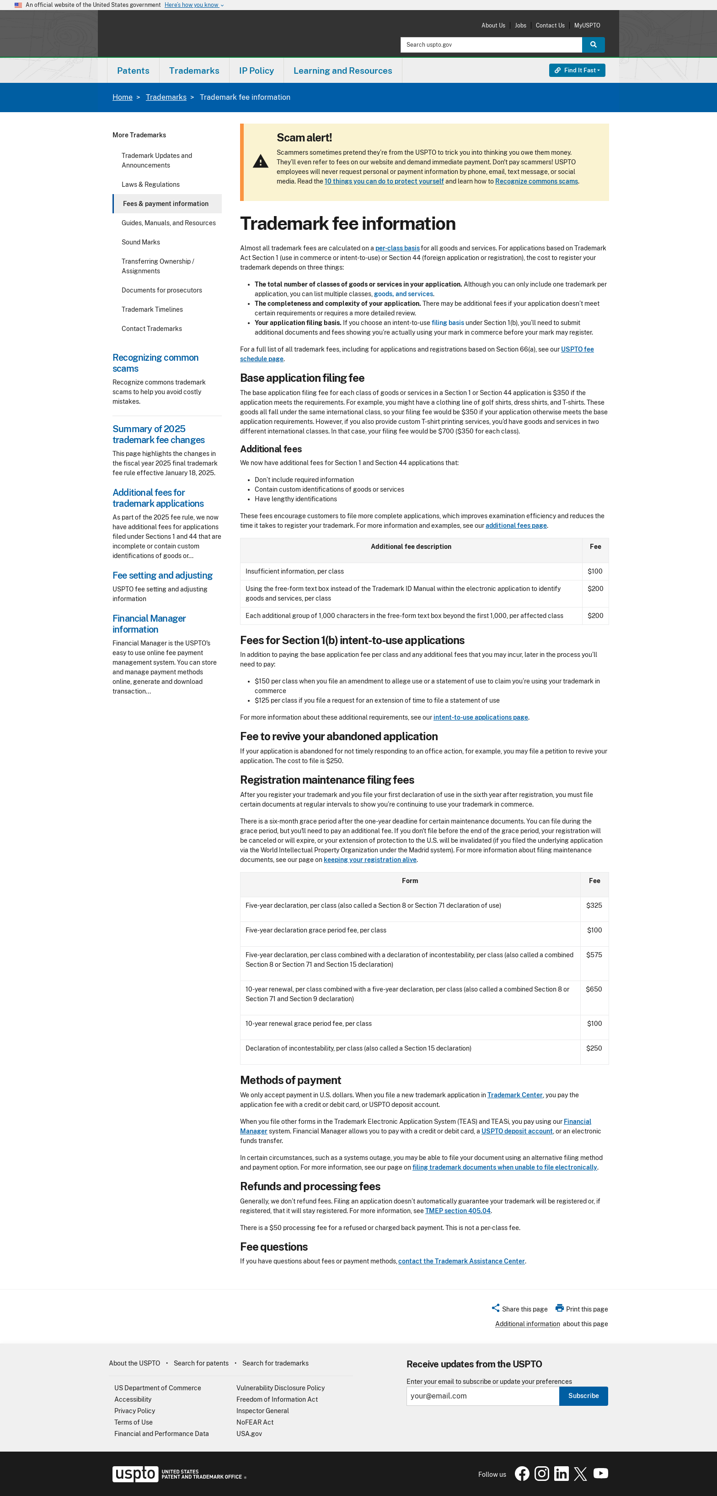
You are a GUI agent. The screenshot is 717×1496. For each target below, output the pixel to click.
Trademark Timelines (152, 309)
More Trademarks (139, 135)
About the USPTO (134, 1363)
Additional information (527, 1324)
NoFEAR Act (254, 1422)
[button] (519, 1310)
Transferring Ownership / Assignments (158, 266)
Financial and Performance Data (161, 1433)
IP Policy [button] (256, 70)
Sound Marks (141, 242)
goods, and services (403, 294)
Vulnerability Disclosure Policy (280, 1388)
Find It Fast (575, 70)
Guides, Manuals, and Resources (169, 223)
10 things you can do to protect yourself (384, 181)
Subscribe (583, 1395)
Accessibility (132, 1399)
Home (122, 97)
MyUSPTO (587, 25)
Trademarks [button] (194, 70)
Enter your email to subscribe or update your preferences (489, 1381)
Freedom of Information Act (277, 1399)
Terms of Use (133, 1422)
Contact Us (550, 25)
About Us (493, 25)
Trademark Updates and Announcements (157, 160)
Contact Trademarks (152, 328)
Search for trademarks (275, 1363)
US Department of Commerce (157, 1388)
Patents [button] (133, 70)
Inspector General (262, 1411)
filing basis (448, 322)
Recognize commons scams (536, 181)
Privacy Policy (134, 1411)
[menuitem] (133, 70)
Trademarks (166, 97)
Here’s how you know (195, 5)
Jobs (520, 25)
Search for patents (201, 1363)
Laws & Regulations (151, 184)
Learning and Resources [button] (343, 70)
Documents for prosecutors (162, 290)
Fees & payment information (166, 203)
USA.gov (249, 1433)
